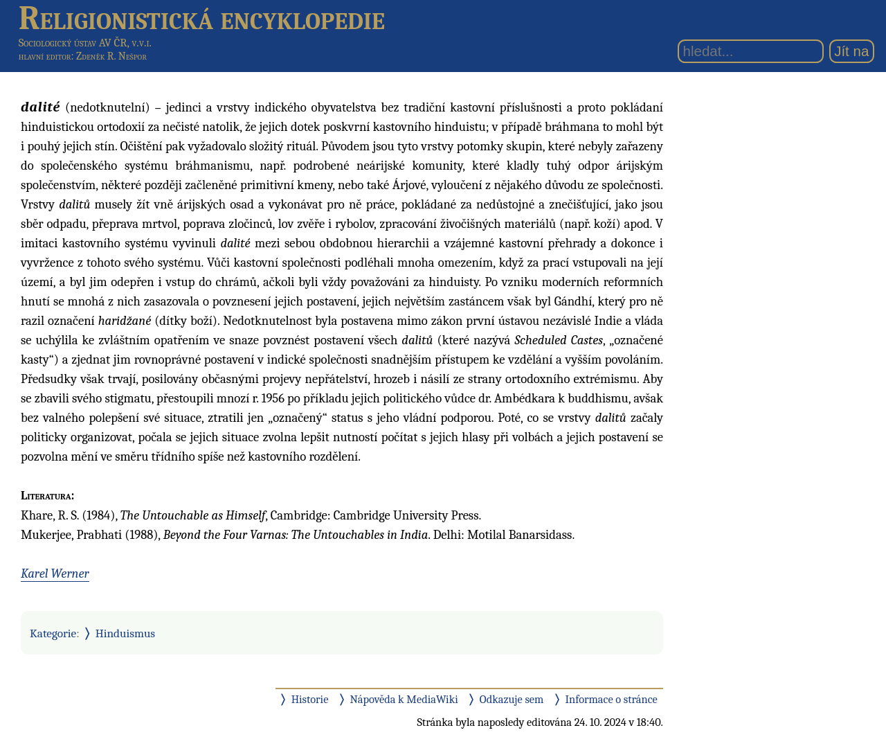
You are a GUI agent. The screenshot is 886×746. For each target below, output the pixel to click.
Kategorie (53, 633)
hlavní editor (45, 56)
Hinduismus (125, 633)
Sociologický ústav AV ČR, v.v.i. (85, 42)
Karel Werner (55, 573)
